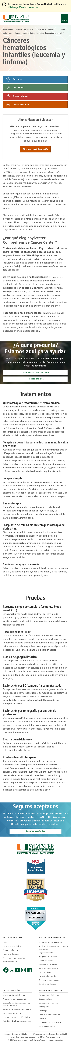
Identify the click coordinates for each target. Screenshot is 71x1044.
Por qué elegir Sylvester (49, 995)
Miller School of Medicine (49, 1015)
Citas (5, 942)
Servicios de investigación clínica (17, 1010)
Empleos (42, 1018)
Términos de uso (39, 1034)
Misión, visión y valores (48, 1003)
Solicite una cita (36, 379)
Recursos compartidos (12, 1013)
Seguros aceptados (35, 831)
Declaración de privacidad (56, 1034)
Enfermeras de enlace (48, 965)
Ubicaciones (15, 87)
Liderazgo (43, 1011)
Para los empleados (53, 1037)
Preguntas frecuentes (48, 957)
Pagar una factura (10, 950)
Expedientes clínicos (47, 984)
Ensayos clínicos (17, 96)
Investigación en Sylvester (14, 995)
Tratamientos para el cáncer (51, 942)
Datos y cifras (44, 1007)
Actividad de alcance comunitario (17, 1021)
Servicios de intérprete (48, 968)
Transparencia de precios (49, 980)
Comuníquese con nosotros (50, 1022)
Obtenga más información (35, 149)
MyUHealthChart (10, 962)
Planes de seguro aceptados (15, 958)
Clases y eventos (17, 105)
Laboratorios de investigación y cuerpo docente (16, 1004)
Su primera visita (46, 953)
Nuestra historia (45, 999)
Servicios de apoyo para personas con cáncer (53, 948)
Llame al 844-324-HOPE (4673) (35, 373)
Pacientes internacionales (49, 976)
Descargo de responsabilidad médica (18, 1034)
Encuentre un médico (12, 946)
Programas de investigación (15, 999)
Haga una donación (11, 954)
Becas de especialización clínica (16, 1017)
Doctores (14, 79)
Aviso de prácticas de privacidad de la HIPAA (28, 1037)
